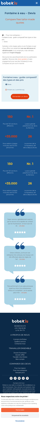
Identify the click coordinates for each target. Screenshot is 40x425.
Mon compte (20, 359)
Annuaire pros (20, 372)
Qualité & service (20, 341)
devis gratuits (22, 59)
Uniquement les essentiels (20, 415)
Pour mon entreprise (13, 35)
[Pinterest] (23, 378)
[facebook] (11, 378)
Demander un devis (20, 96)
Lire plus (22, 226)
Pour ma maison (20, 368)
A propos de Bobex (20, 339)
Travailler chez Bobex (20, 357)
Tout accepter (20, 410)
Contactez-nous (20, 344)
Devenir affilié (20, 355)
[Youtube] (19, 378)
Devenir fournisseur (20, 353)
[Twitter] (15, 378)
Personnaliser (20, 421)
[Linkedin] (27, 378)
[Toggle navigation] (37, 3)
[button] (37, 3)
